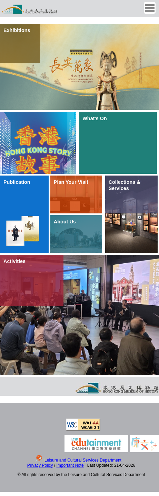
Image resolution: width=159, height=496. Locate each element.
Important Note (69, 465)
